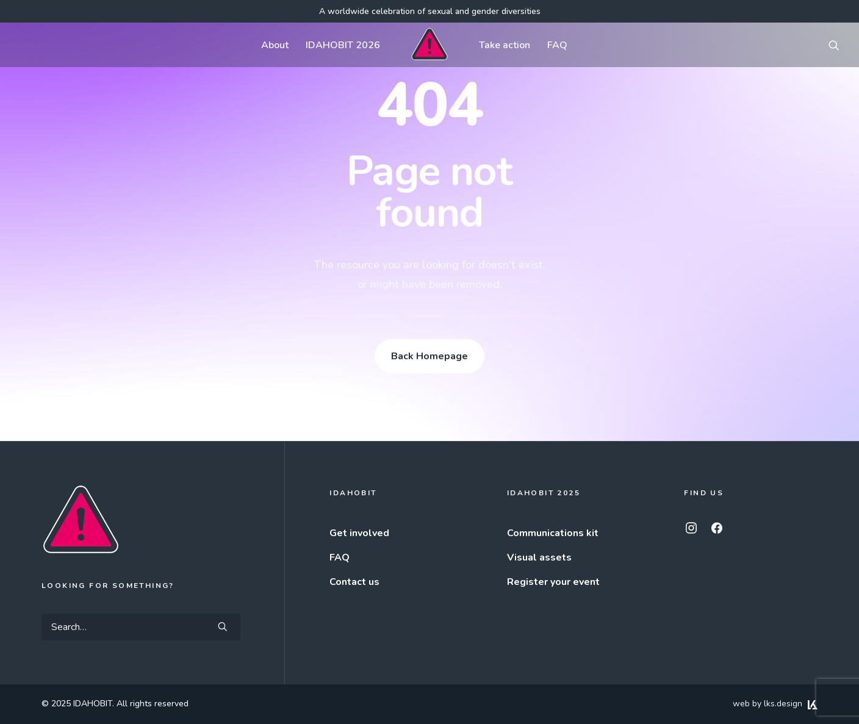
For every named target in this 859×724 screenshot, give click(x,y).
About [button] (275, 45)
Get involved (359, 533)
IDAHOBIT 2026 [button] (343, 45)
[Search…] (140, 627)
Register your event (553, 582)
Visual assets (539, 557)
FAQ (557, 45)
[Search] (140, 627)
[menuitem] (275, 45)
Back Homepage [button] (429, 356)
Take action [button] (504, 45)
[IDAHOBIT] (429, 45)
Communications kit (552, 533)
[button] (833, 45)
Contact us (354, 582)
